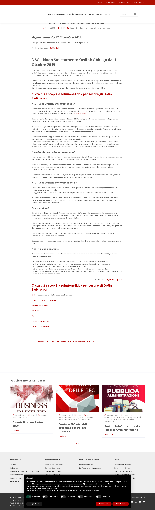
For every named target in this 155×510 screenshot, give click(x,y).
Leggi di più (17, 430)
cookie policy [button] (106, 484)
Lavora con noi (110, 3)
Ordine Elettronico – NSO (123, 471)
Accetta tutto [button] (121, 504)
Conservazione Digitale (77, 417)
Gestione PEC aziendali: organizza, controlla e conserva (73, 427)
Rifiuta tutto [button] (103, 504)
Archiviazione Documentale (114, 417)
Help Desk (121, 3)
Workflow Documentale (82, 419)
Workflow (35, 316)
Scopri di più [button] (34, 504)
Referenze (14, 468)
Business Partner (16, 475)
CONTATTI (52, 300)
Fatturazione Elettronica (79, 28)
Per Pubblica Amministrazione (90, 468)
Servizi (107, 14)
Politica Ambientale (138, 497)
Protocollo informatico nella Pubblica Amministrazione (122, 427)
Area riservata (132, 3)
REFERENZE (42, 300)
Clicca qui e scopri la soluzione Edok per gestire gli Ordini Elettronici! (72, 96)
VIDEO (34, 300)
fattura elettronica (79, 114)
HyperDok (35, 311)
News (108, 28)
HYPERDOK (89, 14)
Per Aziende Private (86, 465)
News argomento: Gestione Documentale (53, 341)
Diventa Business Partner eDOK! (29, 423)
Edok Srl (34, 295)
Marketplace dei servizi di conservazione (24, 471)
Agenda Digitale (114, 279)
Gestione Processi (75, 14)
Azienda (100, 3)
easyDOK (99, 14)
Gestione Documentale (57, 14)
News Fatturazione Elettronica (82, 341)
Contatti (141, 3)
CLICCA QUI (54, 48)
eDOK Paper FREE (16, 481)
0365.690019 (17, 503)
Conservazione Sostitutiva (41, 326)
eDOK (62, 28)
